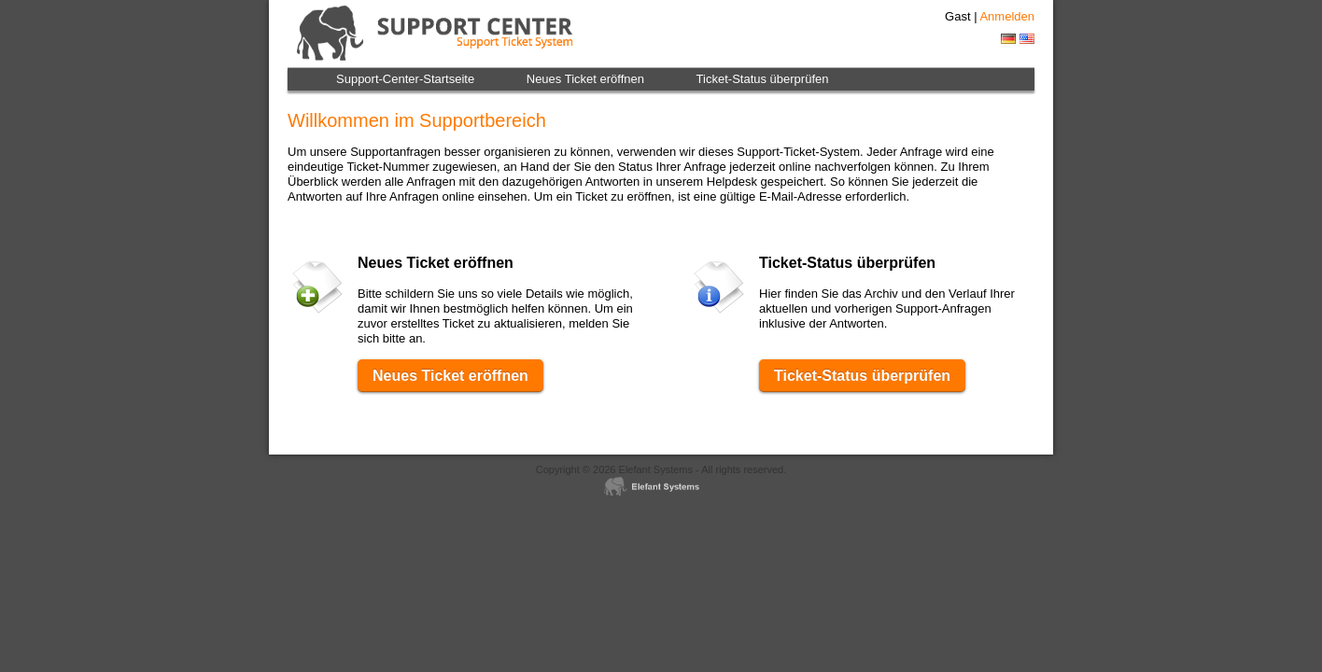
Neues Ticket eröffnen (585, 79)
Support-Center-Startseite (405, 79)
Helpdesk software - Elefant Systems (661, 487)
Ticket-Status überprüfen (762, 79)
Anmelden (1006, 16)
